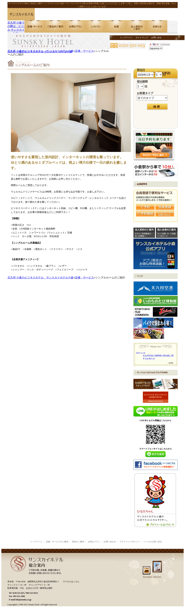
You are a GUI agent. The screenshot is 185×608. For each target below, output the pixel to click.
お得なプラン (94, 541)
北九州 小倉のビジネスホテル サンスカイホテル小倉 (40, 50)
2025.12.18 (140, 353)
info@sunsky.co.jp (23, 599)
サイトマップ (142, 37)
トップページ (126, 37)
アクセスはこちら (71, 581)
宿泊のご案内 (78, 541)
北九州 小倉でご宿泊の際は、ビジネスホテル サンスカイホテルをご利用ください (21, 26)
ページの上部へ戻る (152, 541)
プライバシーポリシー (129, 541)
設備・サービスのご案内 (57, 541)
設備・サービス (84, 50)
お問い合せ (156, 37)
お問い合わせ (110, 541)
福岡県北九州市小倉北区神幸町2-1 (43, 581)
